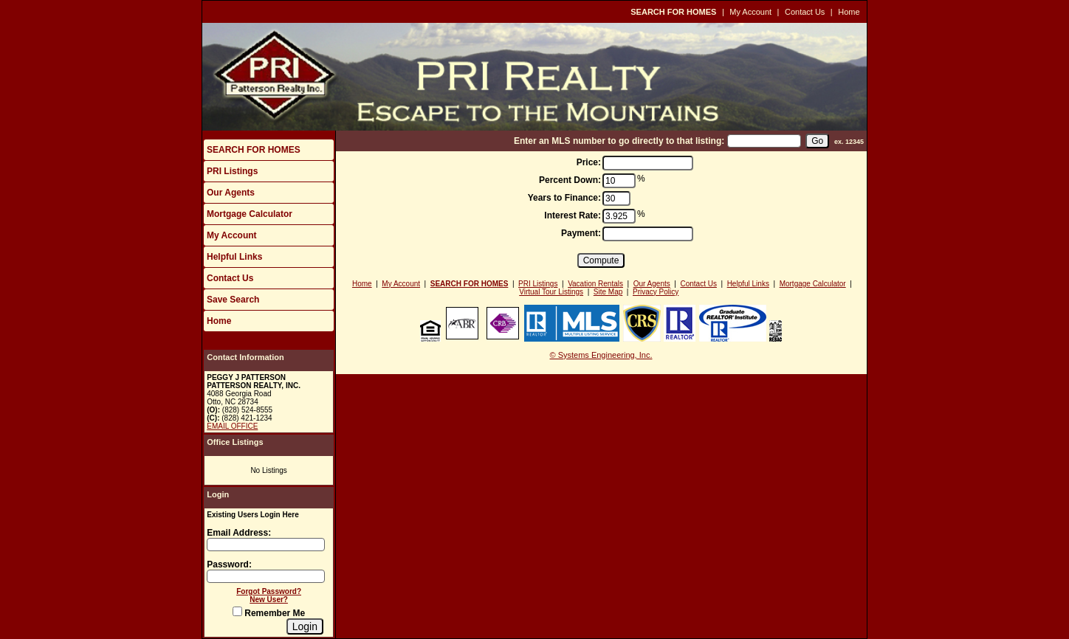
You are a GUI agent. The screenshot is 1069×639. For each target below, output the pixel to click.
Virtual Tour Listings (551, 292)
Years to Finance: (564, 198)
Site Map (608, 292)
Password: (229, 564)
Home (848, 11)
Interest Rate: (572, 215)
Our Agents (231, 192)
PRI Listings (232, 171)
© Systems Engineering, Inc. (601, 354)
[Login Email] (266, 544)
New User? (269, 599)
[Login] (304, 626)
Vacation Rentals (595, 284)
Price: (589, 162)
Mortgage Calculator (249, 214)
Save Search (233, 299)
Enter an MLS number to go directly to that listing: (619, 141)
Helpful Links (234, 257)
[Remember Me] (237, 611)
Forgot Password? (268, 591)
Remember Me (269, 613)
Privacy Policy (655, 292)
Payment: (581, 233)
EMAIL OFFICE (232, 426)
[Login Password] (266, 576)
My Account (750, 11)
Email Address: (239, 533)
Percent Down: (570, 180)
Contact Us (805, 11)
